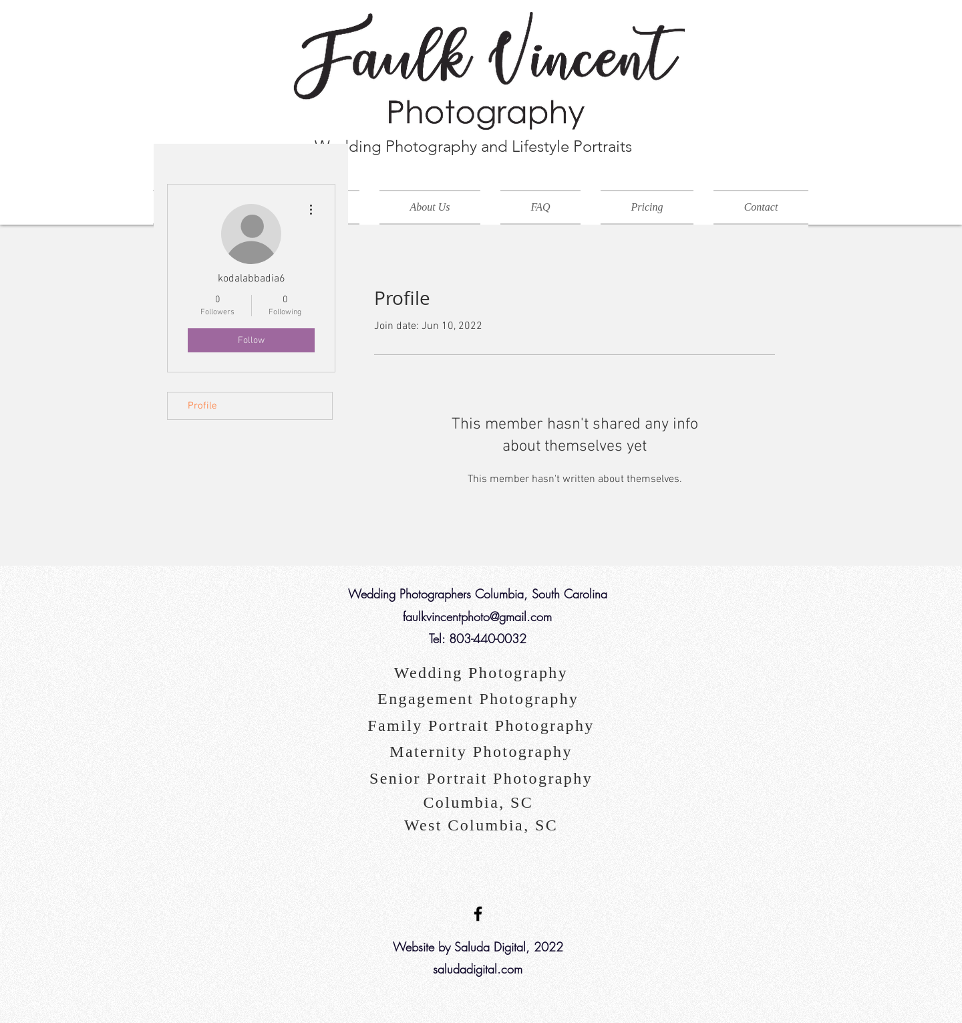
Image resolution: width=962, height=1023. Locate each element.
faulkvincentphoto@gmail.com (477, 616)
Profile (202, 406)
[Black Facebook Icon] (478, 913)
